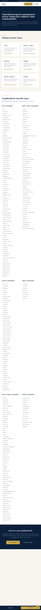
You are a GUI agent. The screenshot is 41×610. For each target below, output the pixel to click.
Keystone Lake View (6, 328)
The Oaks (24, 214)
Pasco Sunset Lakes (26, 183)
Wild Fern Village (25, 424)
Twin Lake (24, 220)
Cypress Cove (5, 162)
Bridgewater (5, 420)
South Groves (25, 196)
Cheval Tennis (5, 139)
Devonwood (25, 139)
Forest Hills (24, 286)
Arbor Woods (5, 404)
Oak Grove (4, 235)
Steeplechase (5, 365)
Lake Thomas (25, 171)
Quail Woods (5, 475)
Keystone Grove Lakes (7, 326)
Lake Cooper (5, 204)
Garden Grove (5, 184)
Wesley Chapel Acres (6, 501)
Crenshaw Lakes (5, 154)
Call (22, 4)
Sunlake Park (5, 251)
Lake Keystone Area (6, 347)
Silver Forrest (5, 249)
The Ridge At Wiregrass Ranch (8, 491)
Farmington (4, 310)
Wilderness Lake (25, 226)
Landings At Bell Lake (26, 177)
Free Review (10, 607)
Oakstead (24, 179)
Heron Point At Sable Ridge (28, 159)
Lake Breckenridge (6, 339)
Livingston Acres (5, 219)
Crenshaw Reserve (6, 156)
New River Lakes (5, 459)
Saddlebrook (5, 479)
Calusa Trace (5, 121)
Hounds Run (5, 190)
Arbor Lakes (5, 284)
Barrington (4, 113)
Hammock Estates (6, 316)
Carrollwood (25, 284)
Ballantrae (24, 119)
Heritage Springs (26, 406)
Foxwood (4, 182)
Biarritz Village (5, 117)
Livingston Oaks (5, 229)
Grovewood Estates (26, 157)
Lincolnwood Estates (6, 217)
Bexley (23, 123)
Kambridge (4, 192)
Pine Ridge (4, 467)
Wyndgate (4, 276)
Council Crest (5, 304)
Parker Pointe (5, 355)
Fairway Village (5, 436)
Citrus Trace (5, 424)
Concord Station (26, 117)
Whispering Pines (26, 224)
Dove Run (4, 428)
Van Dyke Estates (6, 225)
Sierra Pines (5, 247)
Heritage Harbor (5, 188)
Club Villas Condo (26, 125)
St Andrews (5, 361)
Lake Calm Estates (6, 341)
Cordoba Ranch (5, 148)
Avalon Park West (6, 412)
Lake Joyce (24, 165)
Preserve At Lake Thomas (27, 192)
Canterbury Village (6, 296)
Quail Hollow (5, 473)
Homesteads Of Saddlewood (8, 446)
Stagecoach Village (26, 198)
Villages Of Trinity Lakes (27, 422)
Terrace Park (5, 489)
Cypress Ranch (5, 164)
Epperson (4, 432)
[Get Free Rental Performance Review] (38, 607)
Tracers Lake (5, 259)
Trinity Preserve (25, 418)
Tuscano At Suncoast (6, 381)
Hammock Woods (6, 318)
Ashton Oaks (5, 410)
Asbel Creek (25, 111)
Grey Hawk (4, 314)
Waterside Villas (5, 267)
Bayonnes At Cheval (6, 115)
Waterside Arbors (6, 265)
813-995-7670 (5, 0)
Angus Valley (5, 402)
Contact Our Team (27, 542)
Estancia (4, 434)
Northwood (4, 461)
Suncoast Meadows (26, 202)
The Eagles (4, 373)
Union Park (4, 495)
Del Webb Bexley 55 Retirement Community (29, 136)
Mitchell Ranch (25, 408)
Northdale (24, 290)
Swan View (4, 369)
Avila (3, 109)
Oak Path (4, 237)
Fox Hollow (24, 402)
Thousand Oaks (25, 412)
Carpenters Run (5, 125)
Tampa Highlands (6, 485)
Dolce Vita (4, 306)
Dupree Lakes (25, 141)
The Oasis (24, 216)
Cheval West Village (6, 141)
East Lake (24, 145)
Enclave (24, 151)
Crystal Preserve (5, 160)
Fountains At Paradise (7, 178)
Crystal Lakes (5, 158)
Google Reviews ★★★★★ (22, 0)
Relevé (4, 4)
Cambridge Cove (6, 123)
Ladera (4, 196)
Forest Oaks (5, 440)
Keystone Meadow (6, 330)
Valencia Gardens (26, 222)
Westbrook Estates (6, 505)
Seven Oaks (5, 483)
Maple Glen (4, 454)
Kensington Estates (6, 194)
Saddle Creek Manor (6, 477)
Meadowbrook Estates (7, 221)
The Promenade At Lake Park (8, 257)
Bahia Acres (25, 115)
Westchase (24, 298)
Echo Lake (4, 308)
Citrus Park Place (6, 300)
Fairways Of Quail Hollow (7, 438)
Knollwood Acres (6, 448)
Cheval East (5, 135)
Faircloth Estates (6, 174)
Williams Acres (5, 511)
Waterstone (5, 385)
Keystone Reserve (6, 335)
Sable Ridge (25, 194)
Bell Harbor (24, 121)
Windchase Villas (6, 515)
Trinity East (24, 414)
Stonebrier (4, 131)
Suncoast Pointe (26, 204)
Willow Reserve (5, 274)
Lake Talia (24, 169)
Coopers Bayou (5, 143)
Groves (24, 155)
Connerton (24, 131)
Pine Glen (24, 185)
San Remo (4, 243)
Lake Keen (4, 211)
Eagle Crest (24, 143)
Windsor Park (5, 387)
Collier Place (25, 127)
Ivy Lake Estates (25, 163)
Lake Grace (4, 345)
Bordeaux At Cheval (6, 119)
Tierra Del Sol (25, 218)
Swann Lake (25, 208)
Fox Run (4, 180)
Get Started (28, 4)
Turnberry (4, 379)
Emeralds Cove (5, 172)
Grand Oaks (25, 153)
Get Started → (30, 607)
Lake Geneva (5, 343)
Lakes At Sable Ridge (26, 173)
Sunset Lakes (25, 206)
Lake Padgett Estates (26, 167)
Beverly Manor (5, 418)
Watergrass (4, 499)
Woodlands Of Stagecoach (28, 228)
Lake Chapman (5, 198)
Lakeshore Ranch (26, 175)
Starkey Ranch (5, 288)
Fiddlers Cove (5, 176)
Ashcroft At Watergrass (7, 406)
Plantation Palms (26, 190)
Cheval (4, 133)
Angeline (24, 109)
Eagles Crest (5, 170)
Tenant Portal (36, 0)
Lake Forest (4, 207)
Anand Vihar (5, 400)
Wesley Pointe (5, 503)
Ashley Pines (5, 408)
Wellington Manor (6, 270)
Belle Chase (4, 416)
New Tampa (25, 288)
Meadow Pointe (5, 457)
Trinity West (25, 420)
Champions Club (26, 398)
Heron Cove (5, 186)
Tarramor (4, 371)
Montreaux (4, 351)
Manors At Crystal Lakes (7, 233)
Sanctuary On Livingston (7, 245)
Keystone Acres (5, 320)
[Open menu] (36, 4)
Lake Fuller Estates (6, 209)
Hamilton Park (5, 444)
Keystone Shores (6, 337)
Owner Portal (31, 0)
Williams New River (6, 513)
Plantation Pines (5, 471)
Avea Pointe (5, 111)
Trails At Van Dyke (6, 377)
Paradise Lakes (5, 239)
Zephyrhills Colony (6, 520)
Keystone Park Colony (7, 333)
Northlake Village (6, 353)
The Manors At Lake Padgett (28, 212)
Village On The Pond (6, 263)
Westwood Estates (6, 507)
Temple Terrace (25, 294)
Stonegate (24, 187)
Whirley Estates (5, 272)
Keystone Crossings (6, 322)
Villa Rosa (4, 223)
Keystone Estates (6, 324)
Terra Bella (24, 210)
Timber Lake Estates (6, 493)
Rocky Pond (5, 359)
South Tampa (25, 292)
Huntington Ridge (26, 161)
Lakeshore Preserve (6, 215)
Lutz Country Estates (6, 231)
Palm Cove (4, 465)
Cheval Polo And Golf (6, 137)
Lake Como (4, 202)
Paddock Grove (25, 181)
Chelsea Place (25, 400)
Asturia (4, 290)
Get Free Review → (13, 542)
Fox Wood (24, 404)
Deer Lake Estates (6, 166)
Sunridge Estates (6, 253)
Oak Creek (4, 463)
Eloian (3, 430)
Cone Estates (5, 302)
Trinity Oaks (25, 416)
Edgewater (24, 147)
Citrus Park (24, 296)
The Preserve (5, 375)
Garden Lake (5, 312)
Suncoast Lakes (25, 200)
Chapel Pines (5, 422)
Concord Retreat (26, 129)
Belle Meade (5, 292)
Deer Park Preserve (6, 168)
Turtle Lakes (5, 261)
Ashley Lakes (5, 286)
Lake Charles (5, 200)
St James (4, 363)
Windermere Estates (6, 517)
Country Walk (5, 426)
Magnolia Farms (5, 349)
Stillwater (4, 367)
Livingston (4, 227)
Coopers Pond (5, 146)
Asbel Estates (25, 113)
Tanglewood (5, 487)
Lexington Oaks (5, 452)
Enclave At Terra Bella (26, 149)
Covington (24, 133)
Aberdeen (4, 398)
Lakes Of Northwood (6, 450)
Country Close (5, 150)
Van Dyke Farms (5, 383)
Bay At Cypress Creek (7, 414)
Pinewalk (4, 469)
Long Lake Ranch (6, 129)
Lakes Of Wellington (6, 213)
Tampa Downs (5, 255)
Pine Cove (4, 357)
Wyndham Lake (5, 389)
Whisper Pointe (5, 509)
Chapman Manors (6, 127)
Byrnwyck (4, 294)
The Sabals (24, 410)
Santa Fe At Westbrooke (7, 481)
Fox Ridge (4, 442)
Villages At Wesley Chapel (7, 497)
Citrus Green (5, 298)
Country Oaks (5, 152)
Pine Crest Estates (6, 241)
